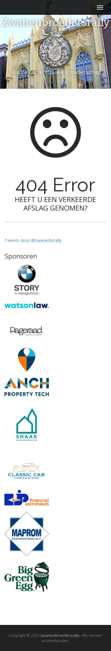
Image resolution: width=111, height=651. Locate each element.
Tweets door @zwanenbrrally (33, 240)
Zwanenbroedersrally (55, 23)
